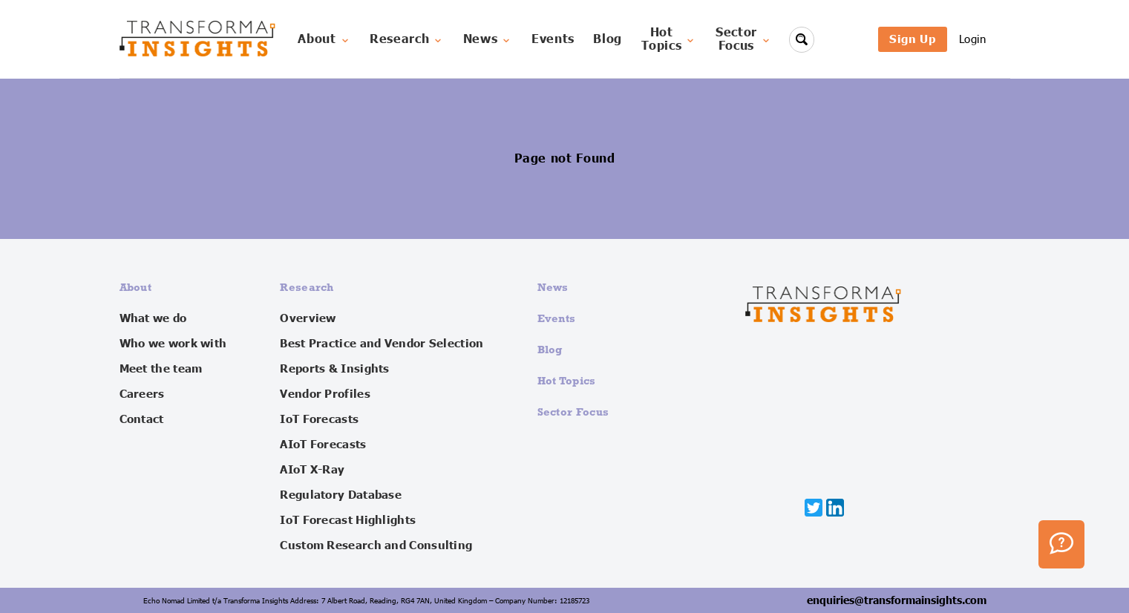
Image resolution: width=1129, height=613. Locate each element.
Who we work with (173, 343)
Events (553, 39)
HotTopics (669, 39)
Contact (142, 419)
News (488, 39)
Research (407, 39)
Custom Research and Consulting (376, 545)
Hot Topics (566, 380)
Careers (142, 394)
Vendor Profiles (325, 394)
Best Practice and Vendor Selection (381, 343)
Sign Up (912, 38)
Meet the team (161, 369)
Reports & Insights (334, 369)
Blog (607, 39)
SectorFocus (744, 39)
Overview (308, 318)
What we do (153, 318)
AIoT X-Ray (312, 469)
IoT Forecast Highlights (348, 520)
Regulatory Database (341, 495)
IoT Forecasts (319, 419)
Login (972, 38)
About (324, 39)
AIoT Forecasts (323, 444)
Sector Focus (573, 411)
